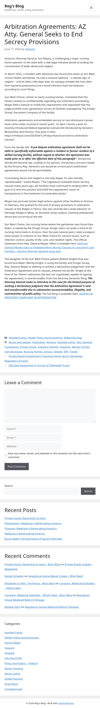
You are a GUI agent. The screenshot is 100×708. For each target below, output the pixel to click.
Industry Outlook (48, 347)
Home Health (13, 643)
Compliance (12, 347)
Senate (58, 351)
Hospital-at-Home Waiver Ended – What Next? (55, 576)
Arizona (51, 342)
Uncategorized (13, 689)
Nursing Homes (33, 351)
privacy (48, 351)
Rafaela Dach (12, 607)
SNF (65, 351)
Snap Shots (11, 684)
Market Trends (80, 347)
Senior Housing (14, 668)
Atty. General (84, 342)
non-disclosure (13, 351)
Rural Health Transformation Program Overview (33, 538)
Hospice (9, 648)
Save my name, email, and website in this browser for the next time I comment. (49, 455)
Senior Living (12, 673)
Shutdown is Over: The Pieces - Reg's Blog (30, 583)
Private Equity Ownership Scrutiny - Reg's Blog (32, 564)
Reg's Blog (14, 5)
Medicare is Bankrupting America (25, 533)
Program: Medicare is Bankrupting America (31, 528)
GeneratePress (66, 703)
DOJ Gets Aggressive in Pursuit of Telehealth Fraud (39, 365)
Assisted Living (18, 337)
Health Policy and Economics (45, 337)
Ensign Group (28, 347)
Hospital (10, 653)
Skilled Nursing (73, 337)
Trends (73, 351)
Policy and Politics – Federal (21, 663)
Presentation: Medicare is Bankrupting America (33, 523)
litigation (65, 347)
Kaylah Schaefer (14, 576)
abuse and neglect (20, 342)
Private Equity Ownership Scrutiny (25, 518)
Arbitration (38, 342)
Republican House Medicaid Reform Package (52, 607)
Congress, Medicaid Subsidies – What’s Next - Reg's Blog (38, 595)
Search (9, 485)
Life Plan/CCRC (13, 658)
